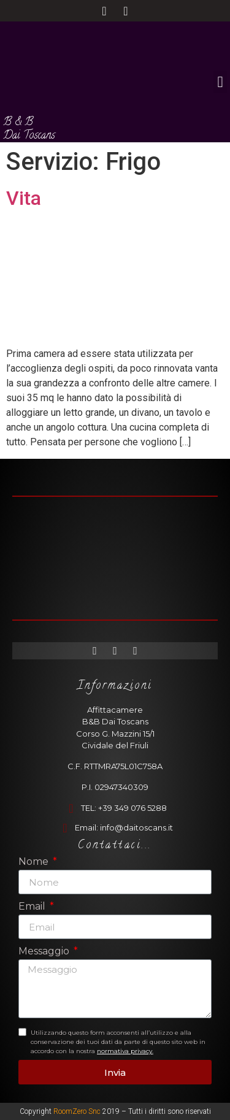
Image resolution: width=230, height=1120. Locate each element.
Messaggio (45, 951)
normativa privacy (124, 1051)
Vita (23, 198)
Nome (34, 862)
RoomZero (69, 1111)
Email (33, 907)
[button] (220, 82)
